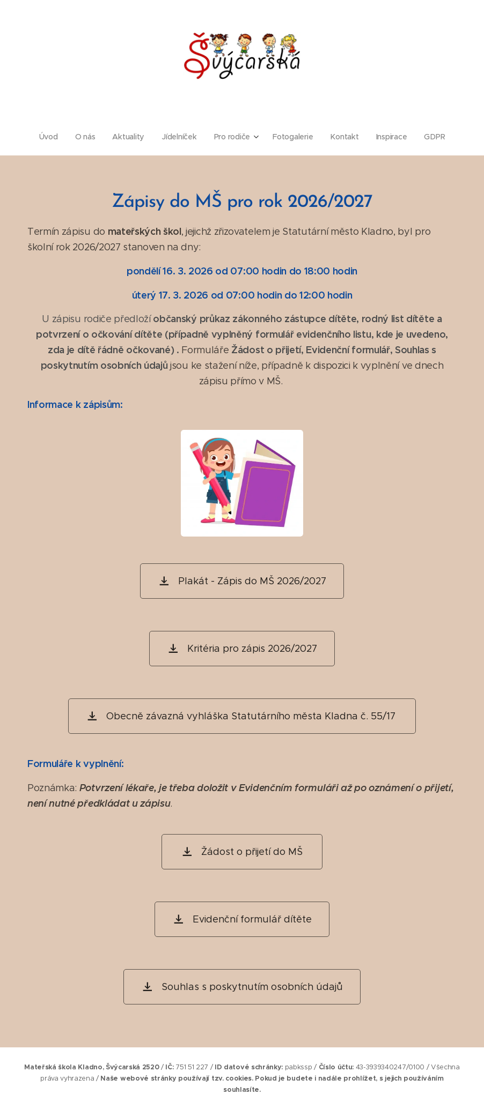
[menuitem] (50, 136)
